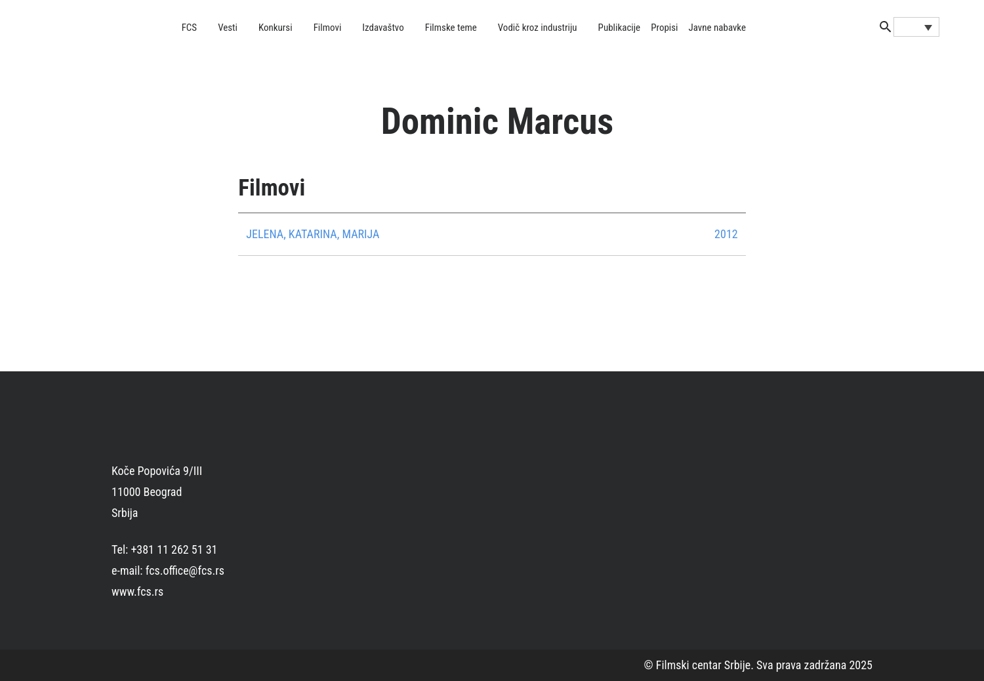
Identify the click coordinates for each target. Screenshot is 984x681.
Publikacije (619, 27)
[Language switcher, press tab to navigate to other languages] (916, 27)
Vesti (227, 27)
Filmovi (328, 27)
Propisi (664, 27)
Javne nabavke (717, 27)
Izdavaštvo (382, 27)
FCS (189, 27)
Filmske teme (451, 27)
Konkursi (275, 27)
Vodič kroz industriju (537, 27)
